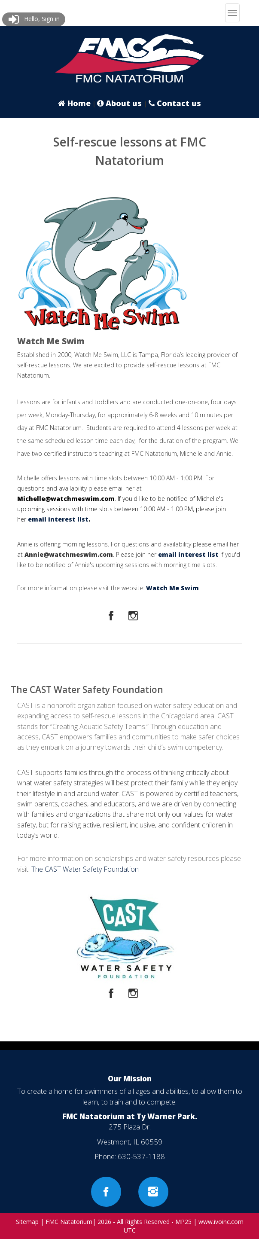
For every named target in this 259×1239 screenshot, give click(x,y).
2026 (104, 1222)
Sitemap (27, 1222)
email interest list (58, 519)
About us (120, 103)
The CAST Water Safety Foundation (85, 869)
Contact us (175, 103)
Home (74, 103)
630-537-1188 (141, 1156)
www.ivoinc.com (221, 1222)
